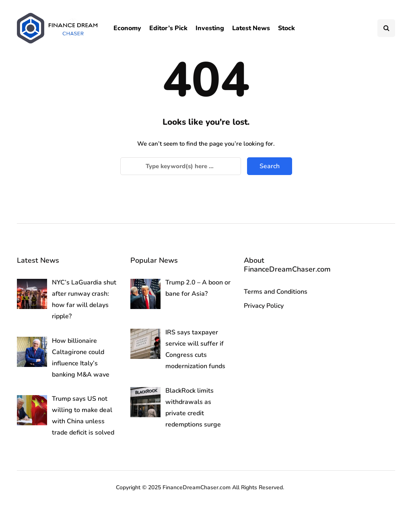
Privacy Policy (264, 305)
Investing (210, 28)
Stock (286, 28)
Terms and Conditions (275, 291)
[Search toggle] (386, 28)
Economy (127, 28)
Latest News (251, 28)
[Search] (180, 166)
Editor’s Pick (168, 28)
